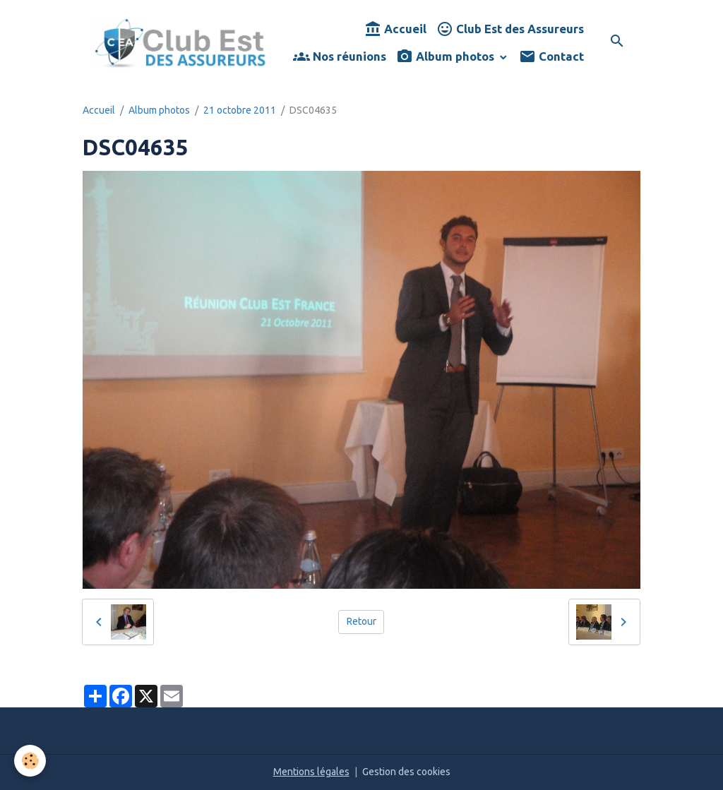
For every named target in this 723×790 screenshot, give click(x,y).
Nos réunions (339, 56)
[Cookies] (30, 761)
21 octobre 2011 (239, 110)
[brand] (180, 42)
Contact (551, 56)
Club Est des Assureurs (510, 29)
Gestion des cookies (406, 771)
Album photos (446, 56)
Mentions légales (311, 771)
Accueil (395, 29)
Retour (361, 621)
